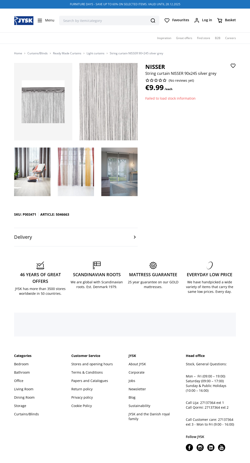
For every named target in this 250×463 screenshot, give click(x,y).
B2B (217, 38)
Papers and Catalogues (89, 380)
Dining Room (24, 397)
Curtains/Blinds (37, 53)
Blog (132, 397)
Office (18, 380)
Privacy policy (82, 397)
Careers (230, 38)
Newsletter (137, 389)
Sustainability (139, 405)
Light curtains (95, 53)
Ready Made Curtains (67, 53)
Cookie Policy (81, 405)
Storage (20, 405)
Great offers (184, 38)
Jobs (132, 380)
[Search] (152, 20)
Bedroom (21, 364)
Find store (203, 38)
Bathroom (22, 372)
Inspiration (164, 38)
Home (18, 53)
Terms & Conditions (87, 372)
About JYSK (137, 364)
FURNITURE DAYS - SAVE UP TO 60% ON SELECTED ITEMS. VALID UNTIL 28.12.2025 (125, 4)
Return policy (82, 389)
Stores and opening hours (92, 364)
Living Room (23, 389)
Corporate (137, 372)
